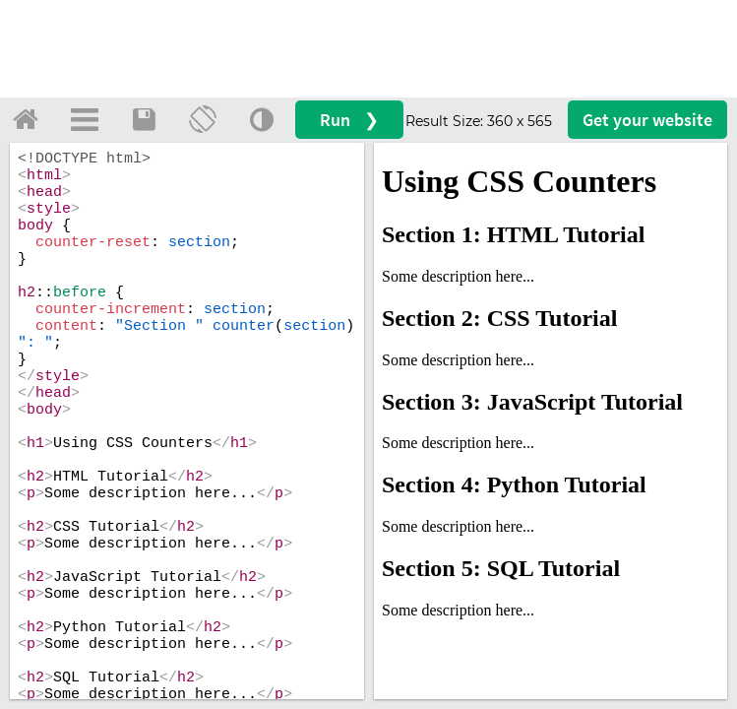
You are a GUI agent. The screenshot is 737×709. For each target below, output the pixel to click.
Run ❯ (349, 119)
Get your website (647, 119)
